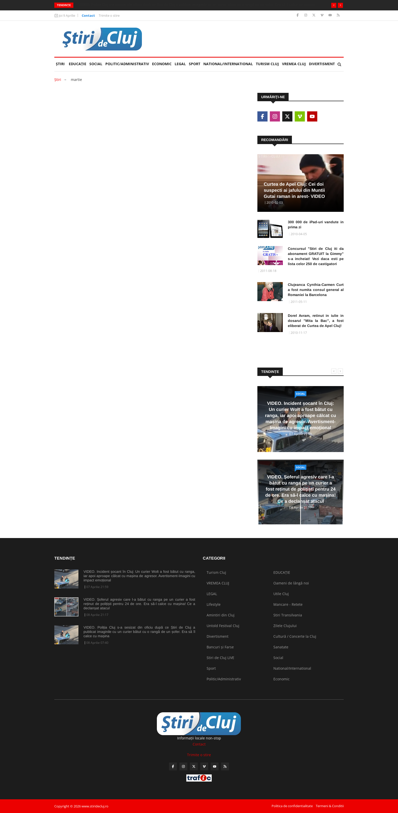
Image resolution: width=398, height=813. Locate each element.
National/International (228, 63)
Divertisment (322, 63)
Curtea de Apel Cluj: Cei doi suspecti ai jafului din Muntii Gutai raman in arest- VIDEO (294, 190)
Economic (162, 63)
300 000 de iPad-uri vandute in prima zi (316, 224)
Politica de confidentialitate (292, 806)
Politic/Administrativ (127, 63)
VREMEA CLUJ (294, 63)
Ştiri (60, 63)
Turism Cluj (267, 63)
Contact (88, 15)
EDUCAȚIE (78, 62)
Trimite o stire (109, 15)
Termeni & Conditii (330, 806)
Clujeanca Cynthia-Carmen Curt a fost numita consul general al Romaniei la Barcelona (316, 290)
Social (95, 63)
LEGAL (180, 63)
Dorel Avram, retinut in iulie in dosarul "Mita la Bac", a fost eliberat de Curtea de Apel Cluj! (316, 321)
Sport (194, 63)
